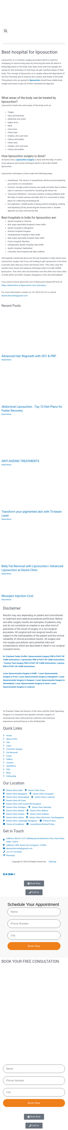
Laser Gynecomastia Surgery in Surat (33, 683)
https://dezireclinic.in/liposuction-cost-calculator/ (23, 285)
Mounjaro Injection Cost (17, 596)
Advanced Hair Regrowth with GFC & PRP (28, 356)
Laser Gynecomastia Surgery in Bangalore (38, 676)
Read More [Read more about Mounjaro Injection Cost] (6, 599)
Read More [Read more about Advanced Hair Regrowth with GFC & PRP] (6, 359)
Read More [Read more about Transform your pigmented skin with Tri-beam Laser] (6, 519)
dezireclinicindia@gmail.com (14, 295)
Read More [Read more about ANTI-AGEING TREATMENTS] (6, 464)
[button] (5, 30)
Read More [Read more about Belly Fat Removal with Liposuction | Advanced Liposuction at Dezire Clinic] (6, 573)
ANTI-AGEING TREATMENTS (20, 461)
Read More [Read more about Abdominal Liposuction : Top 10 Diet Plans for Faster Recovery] (6, 414)
